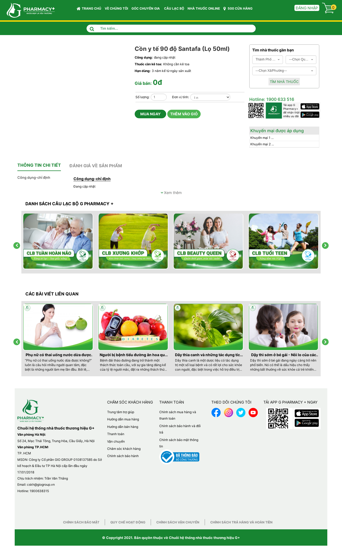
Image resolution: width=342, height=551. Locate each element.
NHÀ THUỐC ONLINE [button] (204, 8)
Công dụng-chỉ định (33, 177)
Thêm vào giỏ (184, 114)
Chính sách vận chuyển (177, 522)
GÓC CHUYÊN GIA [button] (146, 9)
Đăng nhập (307, 8)
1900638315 (39, 491)
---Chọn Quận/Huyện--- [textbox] (299, 59)
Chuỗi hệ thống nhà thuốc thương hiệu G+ (204, 537)
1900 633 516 (279, 99)
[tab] (39, 165)
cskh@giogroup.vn (41, 484)
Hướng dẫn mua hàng (123, 419)
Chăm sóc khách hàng (124, 449)
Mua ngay (150, 114)
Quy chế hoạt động (127, 522)
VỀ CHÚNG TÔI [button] (116, 8)
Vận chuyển (116, 441)
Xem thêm (171, 192)
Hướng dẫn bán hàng (122, 427)
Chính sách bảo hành (123, 456)
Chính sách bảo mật (81, 522)
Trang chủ (89, 8)
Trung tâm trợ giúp (120, 412)
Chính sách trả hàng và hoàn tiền (241, 522)
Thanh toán (115, 434)
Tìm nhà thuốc (284, 81)
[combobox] (267, 59)
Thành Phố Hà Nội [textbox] (266, 59)
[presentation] (16, 245)
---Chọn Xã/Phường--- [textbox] (271, 71)
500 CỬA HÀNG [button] (237, 8)
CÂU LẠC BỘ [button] (174, 8)
